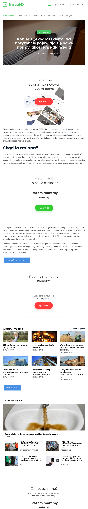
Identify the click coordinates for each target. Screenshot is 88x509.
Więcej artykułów (12, 388)
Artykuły (64, 465)
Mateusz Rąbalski (39, 53)
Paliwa (22, 465)
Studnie (8, 437)
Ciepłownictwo (44, 32)
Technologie (66, 450)
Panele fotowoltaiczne (29, 450)
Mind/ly (63, 5)
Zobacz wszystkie (78, 329)
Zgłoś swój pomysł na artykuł (17, 260)
